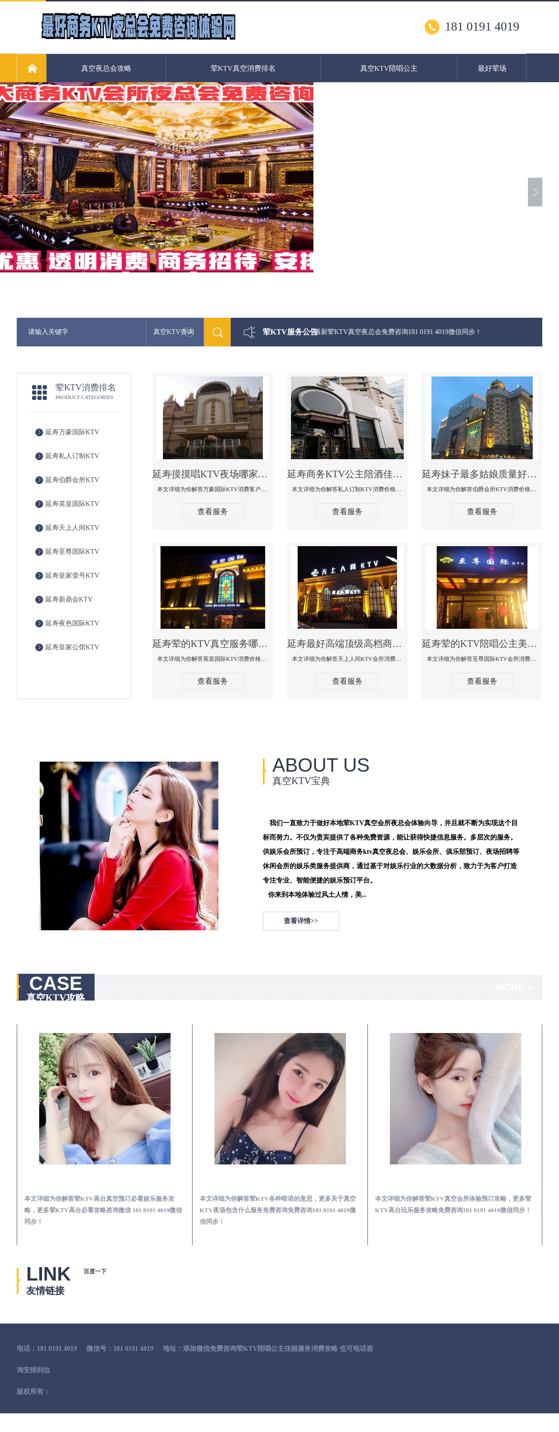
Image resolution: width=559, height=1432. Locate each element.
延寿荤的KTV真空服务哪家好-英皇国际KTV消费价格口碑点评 (212, 643)
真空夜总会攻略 (106, 68)
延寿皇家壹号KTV (72, 575)
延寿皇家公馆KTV (72, 647)
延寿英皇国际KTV (72, 503)
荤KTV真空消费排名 (243, 68)
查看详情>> (301, 921)
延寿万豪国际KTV (72, 432)
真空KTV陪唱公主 (389, 68)
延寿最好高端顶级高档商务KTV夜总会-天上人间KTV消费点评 (347, 643)
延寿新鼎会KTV (69, 599)
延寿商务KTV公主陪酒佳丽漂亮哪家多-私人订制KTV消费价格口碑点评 (347, 474)
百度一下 (95, 1271)
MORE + (514, 987)
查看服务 (212, 511)
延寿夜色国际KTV (72, 623)
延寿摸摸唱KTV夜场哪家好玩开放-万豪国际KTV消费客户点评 (212, 474)
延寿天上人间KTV (72, 527)
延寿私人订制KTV (72, 456)
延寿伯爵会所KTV (72, 480)
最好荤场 (492, 68)
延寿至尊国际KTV (72, 551)
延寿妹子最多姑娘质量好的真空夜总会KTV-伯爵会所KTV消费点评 (482, 474)
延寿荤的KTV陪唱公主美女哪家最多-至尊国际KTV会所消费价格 (482, 643)
